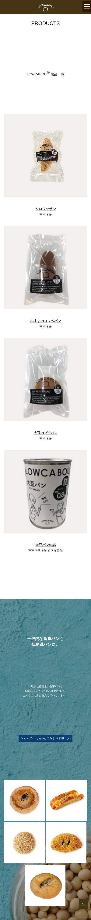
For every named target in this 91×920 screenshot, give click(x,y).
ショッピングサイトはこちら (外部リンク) (45, 738)
